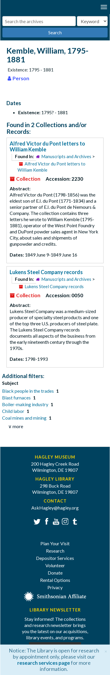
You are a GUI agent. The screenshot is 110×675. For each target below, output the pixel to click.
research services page (43, 663)
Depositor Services (55, 558)
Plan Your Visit (55, 543)
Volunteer (55, 565)
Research (55, 550)
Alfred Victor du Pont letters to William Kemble (47, 146)
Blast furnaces (17, 397)
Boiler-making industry (25, 404)
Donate (55, 572)
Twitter (36, 521)
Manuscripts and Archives (66, 156)
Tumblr (74, 521)
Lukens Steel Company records (46, 272)
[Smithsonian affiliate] (55, 596)
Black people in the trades (28, 391)
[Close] (105, 650)
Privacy (55, 587)
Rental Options (55, 580)
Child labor (13, 411)
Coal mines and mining (24, 418)
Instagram (64, 521)
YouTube (55, 521)
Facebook (46, 521)
